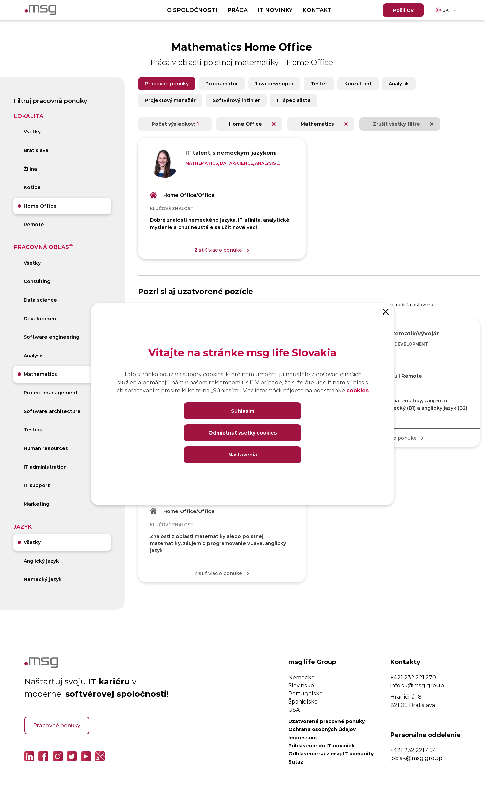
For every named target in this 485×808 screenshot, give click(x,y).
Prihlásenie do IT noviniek (321, 745)
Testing (33, 429)
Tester (319, 83)
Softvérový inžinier (236, 100)
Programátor (221, 83)
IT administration (45, 466)
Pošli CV (403, 10)
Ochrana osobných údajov (322, 729)
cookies (357, 390)
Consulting (37, 281)
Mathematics (40, 374)
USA (294, 709)
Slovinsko (301, 685)
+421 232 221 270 (413, 677)
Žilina (30, 169)
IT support (37, 485)
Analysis (34, 355)
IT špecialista (294, 100)
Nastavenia (242, 454)
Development (41, 318)
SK (442, 10)
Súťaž (295, 761)
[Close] (385, 311)
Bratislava (36, 150)
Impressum (302, 737)
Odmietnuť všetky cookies (242, 432)
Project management (51, 392)
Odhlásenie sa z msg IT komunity (331, 753)
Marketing (37, 504)
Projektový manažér (170, 100)
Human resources (46, 448)
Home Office (40, 206)
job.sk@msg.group (416, 757)
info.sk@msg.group (417, 685)
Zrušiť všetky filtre (396, 124)
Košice (32, 187)
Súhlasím (242, 411)
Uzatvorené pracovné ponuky (326, 721)
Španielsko (303, 701)
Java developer (274, 83)
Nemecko (301, 677)
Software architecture (52, 411)
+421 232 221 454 (413, 749)
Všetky (32, 131)
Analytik (399, 83)
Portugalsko (305, 693)
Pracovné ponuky (167, 83)
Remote (34, 224)
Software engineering (51, 337)
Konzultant (358, 83)
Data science (40, 300)
